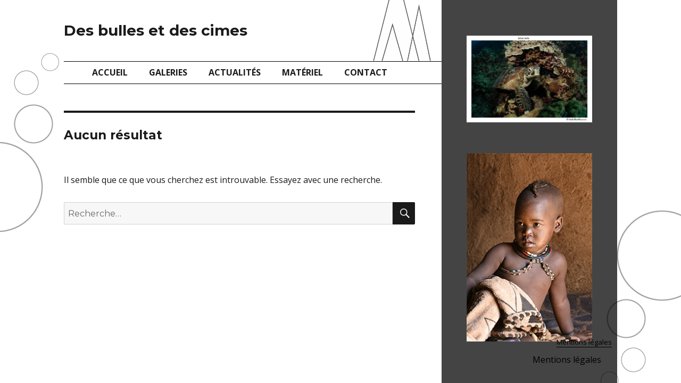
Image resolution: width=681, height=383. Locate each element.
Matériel (302, 72)
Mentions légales (584, 342)
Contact (365, 72)
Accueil (110, 72)
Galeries (168, 72)
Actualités (235, 72)
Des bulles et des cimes (155, 30)
